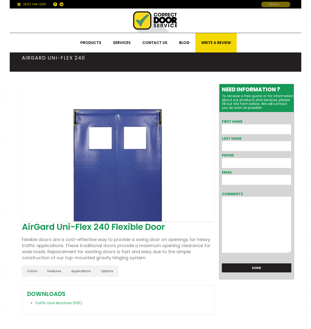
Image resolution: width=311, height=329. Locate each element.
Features (54, 271)
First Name (232, 121)
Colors (32, 271)
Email (227, 172)
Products (90, 42)
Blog (184, 42)
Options (107, 271)
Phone (228, 155)
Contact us (154, 42)
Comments (232, 193)
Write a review (216, 42)
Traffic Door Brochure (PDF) (58, 303)
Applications (81, 271)
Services (122, 42)
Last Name (232, 138)
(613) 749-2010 (34, 4)
